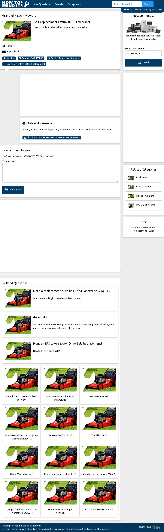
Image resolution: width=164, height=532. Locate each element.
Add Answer (13, 190)
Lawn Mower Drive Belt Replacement (24, 64)
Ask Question (42, 4)
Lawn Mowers (26, 15)
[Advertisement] (70, 95)
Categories (74, 4)
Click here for (52, 137)
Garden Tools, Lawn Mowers (64, 58)
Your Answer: (9, 161)
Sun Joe (9, 58)
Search (59, 4)
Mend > (9, 16)
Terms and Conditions (98, 529)
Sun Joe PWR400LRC (31, 58)
